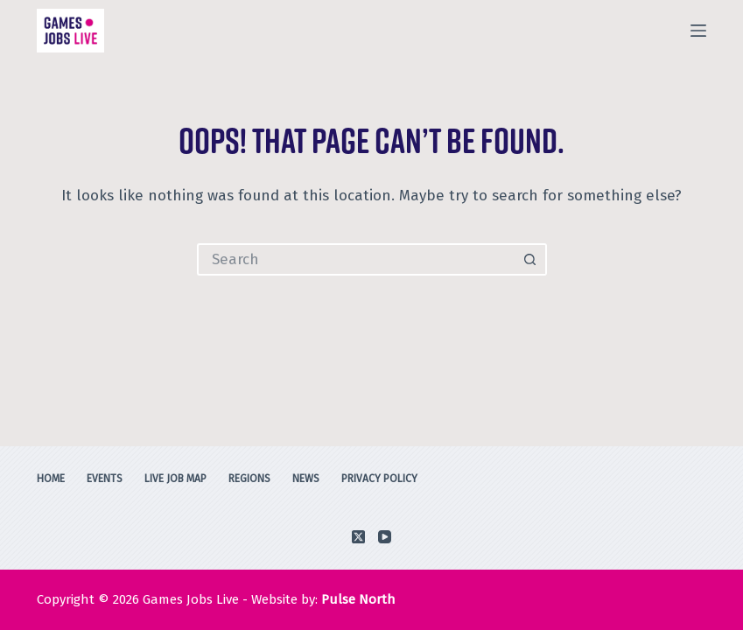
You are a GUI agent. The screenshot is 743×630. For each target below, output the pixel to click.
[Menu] (698, 30)
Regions (249, 478)
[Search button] (531, 259)
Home (51, 478)
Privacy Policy (379, 478)
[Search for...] (356, 259)
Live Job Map (175, 478)
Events (105, 478)
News (305, 478)
